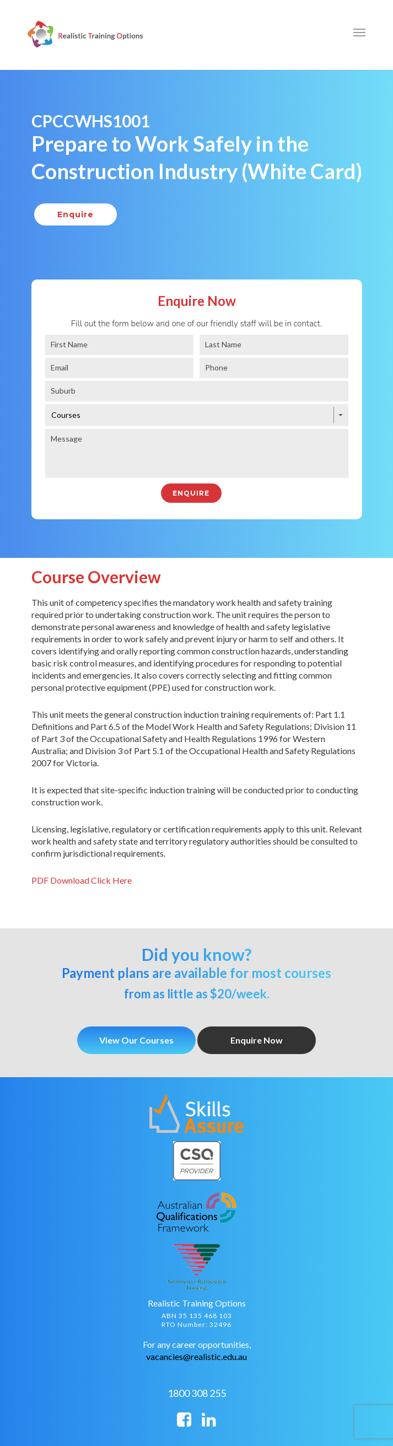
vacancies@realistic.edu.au (196, 1356)
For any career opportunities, (197, 1344)
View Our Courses (136, 1040)
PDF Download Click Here (81, 880)
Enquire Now (256, 1040)
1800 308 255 (197, 1393)
